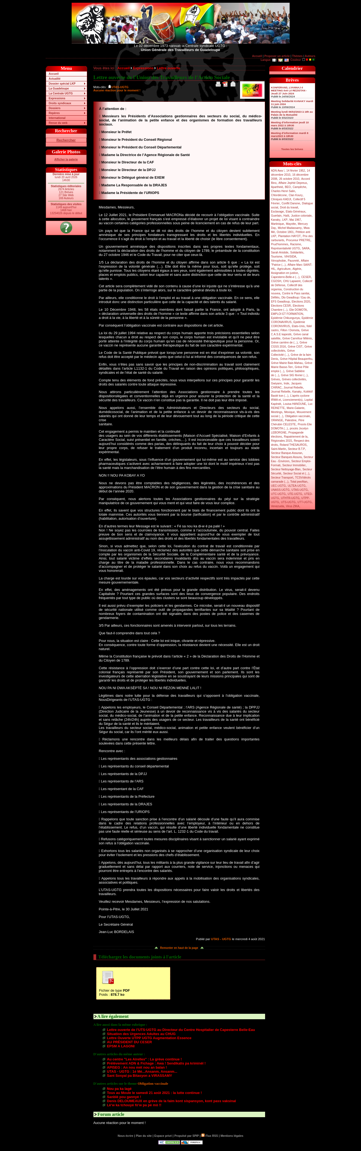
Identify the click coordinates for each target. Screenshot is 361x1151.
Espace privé (163, 1135)
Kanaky (275, 219)
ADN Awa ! (277, 170)
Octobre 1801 (285, 232)
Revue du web (58, 122)
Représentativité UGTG (285, 248)
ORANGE (277, 420)
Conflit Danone (290, 203)
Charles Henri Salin (283, 191)
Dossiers (54, 108)
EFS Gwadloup (280, 301)
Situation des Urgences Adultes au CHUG (141, 1034)
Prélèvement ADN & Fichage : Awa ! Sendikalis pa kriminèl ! (156, 1063)
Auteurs (310, 56)
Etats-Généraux (295, 211)
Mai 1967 (295, 219)
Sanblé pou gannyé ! (124, 1097)
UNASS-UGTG (280, 489)
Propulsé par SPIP (186, 1135)
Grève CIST (295, 346)
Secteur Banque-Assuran (286, 453)
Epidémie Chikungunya (285, 317)
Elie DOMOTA (298, 309)
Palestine (290, 420)
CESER (306, 277)
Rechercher (65, 140)
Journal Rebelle (293, 387)
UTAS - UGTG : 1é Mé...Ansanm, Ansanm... (142, 1071)
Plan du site (144, 1135)
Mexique (289, 412)
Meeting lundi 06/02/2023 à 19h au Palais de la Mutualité (292, 113)
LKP (284, 219)
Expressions (57, 98)
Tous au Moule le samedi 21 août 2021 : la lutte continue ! (154, 1093)
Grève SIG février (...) (294, 375)
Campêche (299, 187)
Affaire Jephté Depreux (292, 182)
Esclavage (277, 211)
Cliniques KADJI (281, 199)
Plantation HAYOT (289, 236)
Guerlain (276, 215)
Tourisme (277, 256)
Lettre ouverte (168, 68)
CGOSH (276, 281)
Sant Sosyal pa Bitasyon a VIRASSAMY (139, 1076)
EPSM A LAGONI (121, 1046)
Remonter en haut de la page (179, 947)
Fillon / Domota (290, 330)
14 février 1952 (295, 170)
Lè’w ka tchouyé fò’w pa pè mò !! (134, 1105)
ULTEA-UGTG (296, 485)
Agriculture (284, 268)
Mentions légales (231, 1135)
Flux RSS (209, 1135)
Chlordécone (279, 195)
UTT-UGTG (305, 502)
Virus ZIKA (292, 506)
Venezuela (277, 506)
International (57, 117)
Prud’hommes (279, 244)
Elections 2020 (301, 301)
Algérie (297, 268)
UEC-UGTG (278, 485)
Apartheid (277, 187)
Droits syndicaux (60, 103)
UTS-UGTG (288, 502)
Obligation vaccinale (297, 416)
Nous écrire (125, 1135)
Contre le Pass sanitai (295, 293)
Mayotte (291, 223)
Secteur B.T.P (296, 448)
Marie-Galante (295, 407)
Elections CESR (281, 305)
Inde (286, 383)
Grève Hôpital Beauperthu (296, 358)
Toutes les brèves (292, 149)
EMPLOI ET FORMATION (287, 313)
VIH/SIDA (290, 256)
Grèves (275, 379)
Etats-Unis (298, 326)
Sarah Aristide (280, 252)
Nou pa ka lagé (119, 1089)
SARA (306, 248)
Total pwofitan (298, 481)
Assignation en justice (284, 272)
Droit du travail (289, 207)
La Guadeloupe (59, 88)
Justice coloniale (301, 215)
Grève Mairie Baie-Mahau (287, 362)
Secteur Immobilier (293, 465)
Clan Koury (296, 195)
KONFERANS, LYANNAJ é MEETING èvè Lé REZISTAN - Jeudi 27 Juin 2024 (289, 90)
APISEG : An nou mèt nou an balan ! (137, 1067)
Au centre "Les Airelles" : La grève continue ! (144, 1059)
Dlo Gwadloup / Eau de (295, 297)
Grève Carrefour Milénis (297, 338)
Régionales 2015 (281, 440)
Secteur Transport (282, 477)
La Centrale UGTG (61, 93)
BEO (288, 187)
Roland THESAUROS (293, 444)
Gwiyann (276, 383)
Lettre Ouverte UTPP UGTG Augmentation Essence (149, 1038)
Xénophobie (278, 260)
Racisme (295, 244)
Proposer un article (277, 56)
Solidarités (296, 252)
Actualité (54, 78)
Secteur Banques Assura (286, 457)
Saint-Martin (278, 448)
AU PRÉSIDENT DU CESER (129, 1042)
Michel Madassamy (290, 227)
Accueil (257, 56)
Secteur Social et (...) (296, 473)
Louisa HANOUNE (294, 403)
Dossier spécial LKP (62, 83)
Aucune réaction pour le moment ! (117, 90)
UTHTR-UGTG (290, 498)
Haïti (286, 215)
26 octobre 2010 (289, 178)
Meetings (277, 412)
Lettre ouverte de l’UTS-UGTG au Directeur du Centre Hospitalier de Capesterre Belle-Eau (181, 1030)
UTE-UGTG (295, 493)
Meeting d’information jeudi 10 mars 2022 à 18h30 (290, 124)
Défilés (275, 297)
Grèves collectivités (294, 379)
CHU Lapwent (292, 281)
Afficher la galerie (66, 159)
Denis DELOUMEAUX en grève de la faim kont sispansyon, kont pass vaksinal (171, 1101)
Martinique (277, 223)
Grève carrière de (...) (284, 342)
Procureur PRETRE (298, 240)
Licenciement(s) (292, 399)
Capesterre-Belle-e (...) (285, 277)
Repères (54, 113)
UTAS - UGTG (221, 939)
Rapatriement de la (295, 436)
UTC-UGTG (278, 493)
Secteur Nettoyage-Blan (286, 469)
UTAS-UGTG (300, 489)
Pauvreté (293, 260)
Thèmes (297, 56)
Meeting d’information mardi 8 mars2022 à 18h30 (289, 134)
